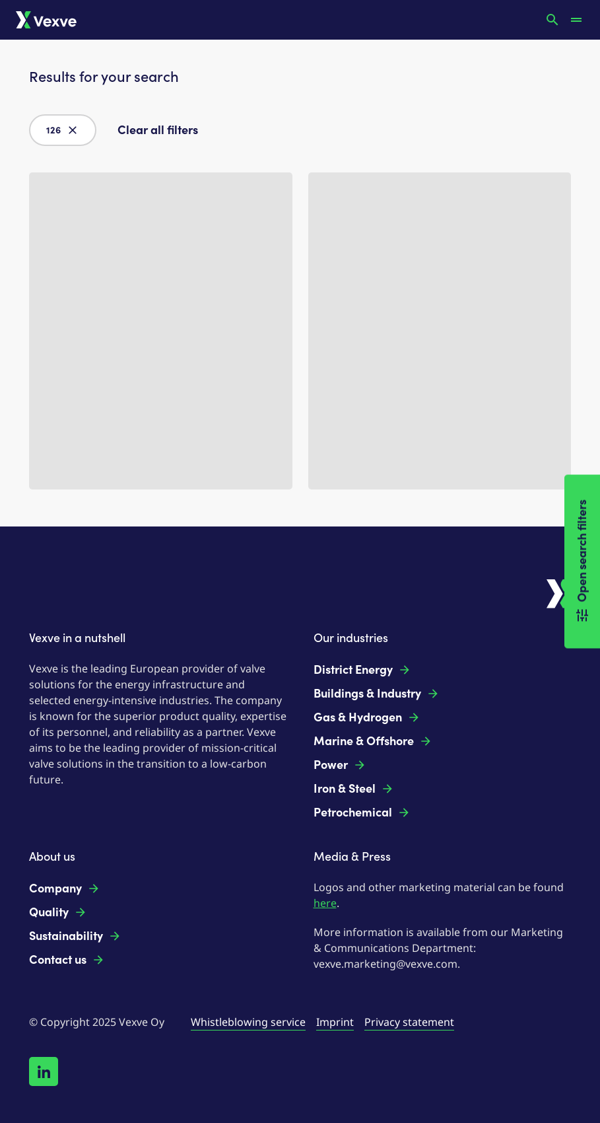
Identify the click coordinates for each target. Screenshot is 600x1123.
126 (62, 130)
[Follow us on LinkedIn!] (43, 1071)
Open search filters (582, 562)
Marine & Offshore (373, 741)
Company (64, 888)
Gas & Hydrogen (367, 717)
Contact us (67, 960)
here (325, 903)
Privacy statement (409, 1022)
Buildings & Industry (377, 693)
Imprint (335, 1022)
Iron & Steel (354, 788)
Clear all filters (157, 130)
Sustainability (75, 936)
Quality (58, 912)
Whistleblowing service (248, 1022)
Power (340, 765)
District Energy (362, 670)
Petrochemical (362, 812)
